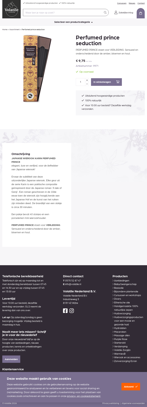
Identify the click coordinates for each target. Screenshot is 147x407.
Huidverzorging (122, 313)
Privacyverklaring (110, 403)
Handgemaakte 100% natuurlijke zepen (125, 308)
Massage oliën (121, 335)
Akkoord (131, 386)
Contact (141, 3)
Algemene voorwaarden (133, 403)
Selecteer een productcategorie (73, 21)
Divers (117, 298)
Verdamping (120, 346)
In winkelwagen (106, 81)
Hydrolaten (119, 327)
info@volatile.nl (73, 284)
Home (4, 29)
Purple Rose (120, 339)
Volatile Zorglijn (121, 349)
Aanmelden (11, 359)
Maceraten (119, 331)
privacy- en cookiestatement (83, 395)
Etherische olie (121, 302)
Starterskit (119, 342)
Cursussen (121, 3)
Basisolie (118, 287)
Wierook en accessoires (126, 357)
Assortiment (14, 29)
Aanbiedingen (121, 280)
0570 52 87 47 (73, 280)
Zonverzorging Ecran (125, 360)
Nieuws (132, 3)
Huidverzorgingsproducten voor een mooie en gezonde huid (128, 321)
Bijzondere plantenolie (125, 291)
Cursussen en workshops (127, 295)
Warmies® (119, 353)
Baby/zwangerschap (125, 284)
